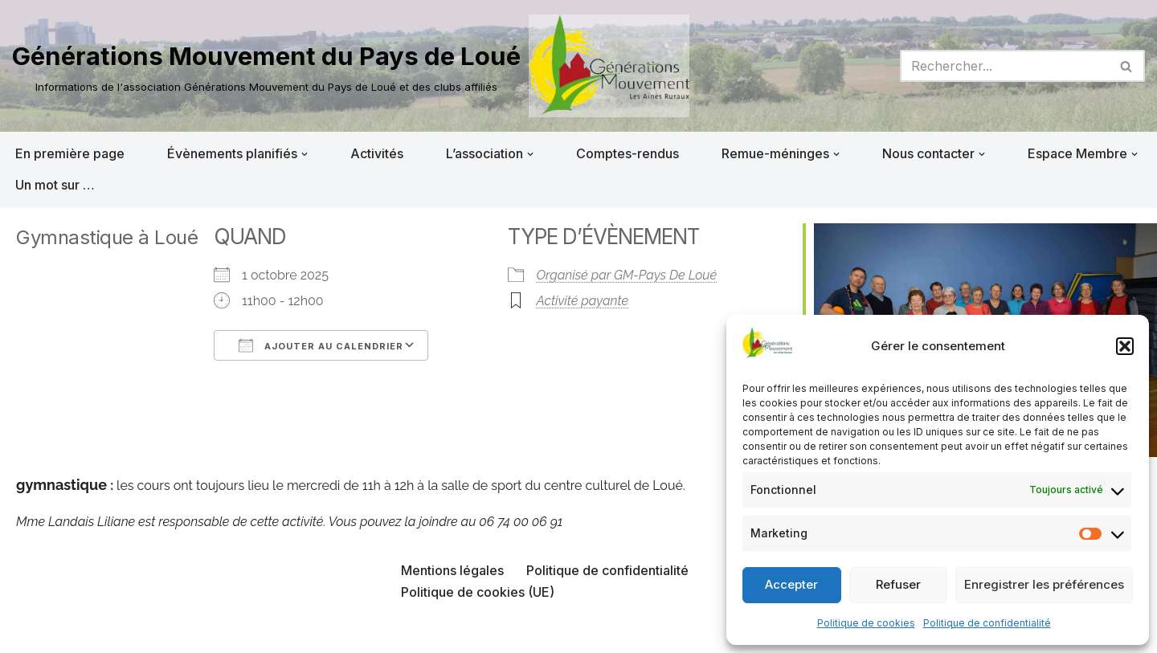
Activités (376, 153)
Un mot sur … (55, 185)
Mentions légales (452, 570)
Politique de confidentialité (987, 623)
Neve (28, 632)
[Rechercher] (1004, 66)
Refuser (898, 584)
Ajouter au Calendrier (321, 345)
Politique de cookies (866, 623)
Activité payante (582, 300)
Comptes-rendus (627, 153)
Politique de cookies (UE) (477, 592)
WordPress (174, 632)
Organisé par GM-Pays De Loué (626, 275)
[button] (1125, 346)
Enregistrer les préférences (1044, 584)
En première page (70, 153)
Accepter (791, 584)
